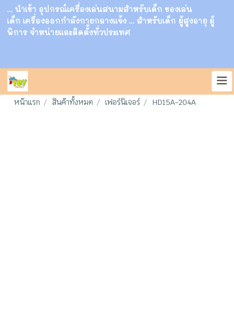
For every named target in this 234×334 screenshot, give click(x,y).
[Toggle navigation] (222, 81)
